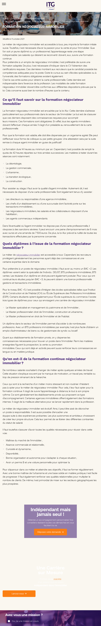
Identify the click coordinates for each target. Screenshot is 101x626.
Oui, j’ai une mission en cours (25, 621)
